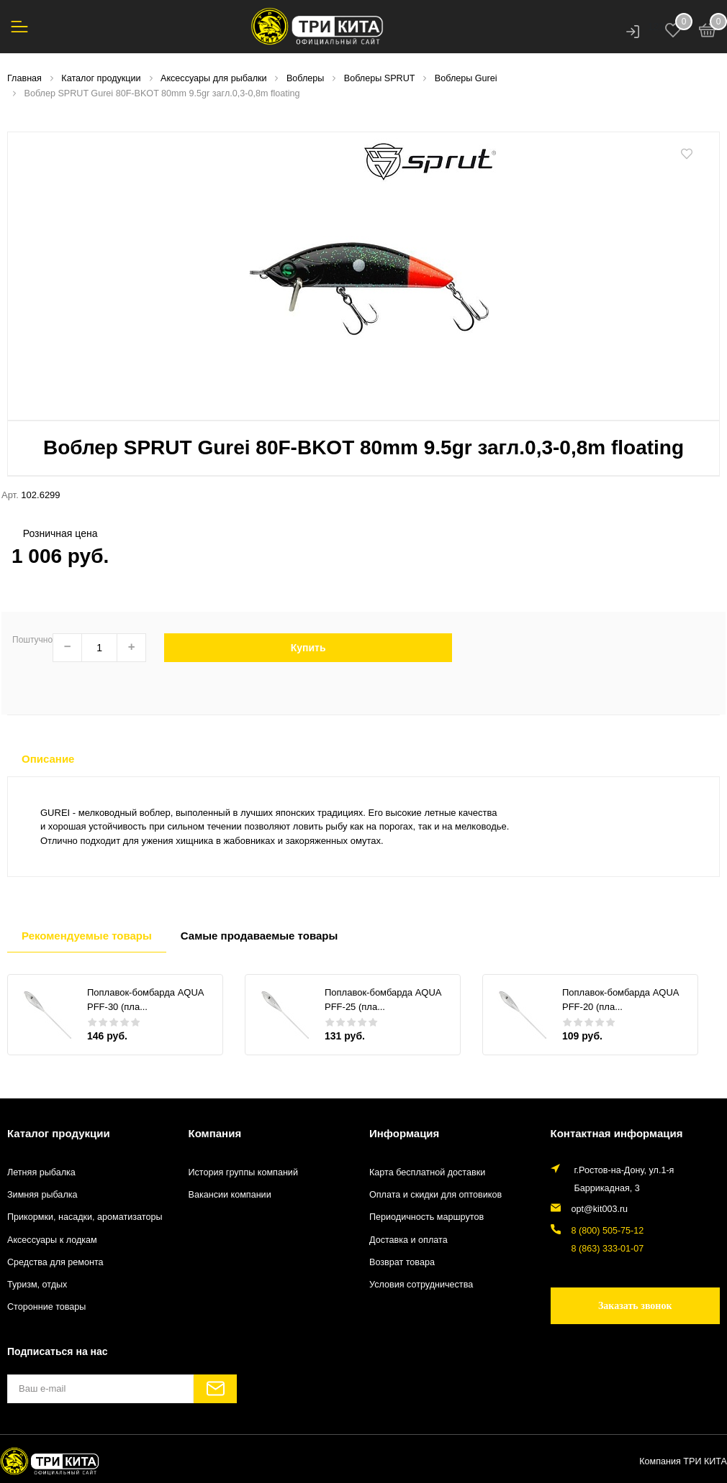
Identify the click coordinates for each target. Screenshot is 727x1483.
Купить (308, 647)
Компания (215, 1133)
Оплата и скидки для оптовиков (435, 1195)
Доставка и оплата (408, 1240)
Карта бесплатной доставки (427, 1172)
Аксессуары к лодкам (52, 1240)
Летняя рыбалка (41, 1172)
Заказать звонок (635, 1305)
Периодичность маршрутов (426, 1217)
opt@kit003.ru (600, 1209)
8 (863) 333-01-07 (608, 1249)
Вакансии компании (230, 1195)
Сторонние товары (46, 1307)
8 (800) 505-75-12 (608, 1231)
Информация (404, 1133)
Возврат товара (402, 1262)
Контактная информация (617, 1133)
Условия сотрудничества (421, 1285)
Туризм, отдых (37, 1285)
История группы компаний (243, 1172)
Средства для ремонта (55, 1262)
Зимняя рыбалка (42, 1195)
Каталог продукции (58, 1133)
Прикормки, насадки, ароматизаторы (85, 1217)
